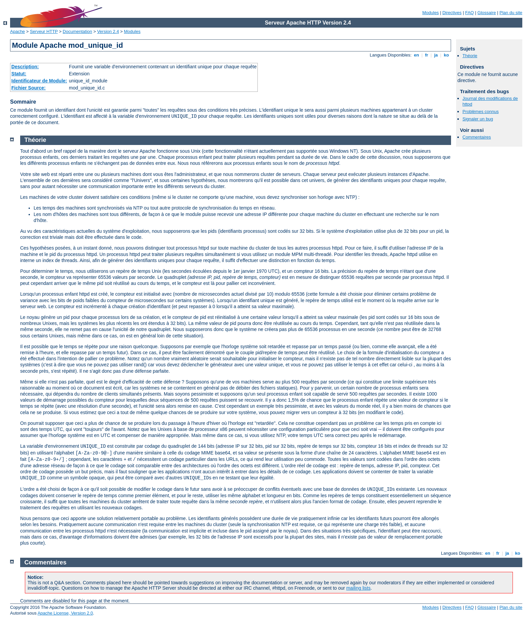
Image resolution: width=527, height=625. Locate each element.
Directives (451, 12)
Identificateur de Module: (39, 80)
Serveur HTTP (44, 31)
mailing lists (358, 588)
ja (436, 55)
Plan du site (510, 12)
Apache (17, 31)
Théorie (469, 55)
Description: (25, 66)
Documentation (77, 31)
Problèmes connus (480, 111)
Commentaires (476, 137)
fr (427, 55)
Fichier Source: (28, 87)
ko (446, 55)
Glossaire (487, 12)
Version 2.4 (108, 31)
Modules (430, 12)
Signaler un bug (477, 118)
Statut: (18, 73)
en (416, 55)
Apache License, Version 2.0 (65, 613)
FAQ (469, 12)
